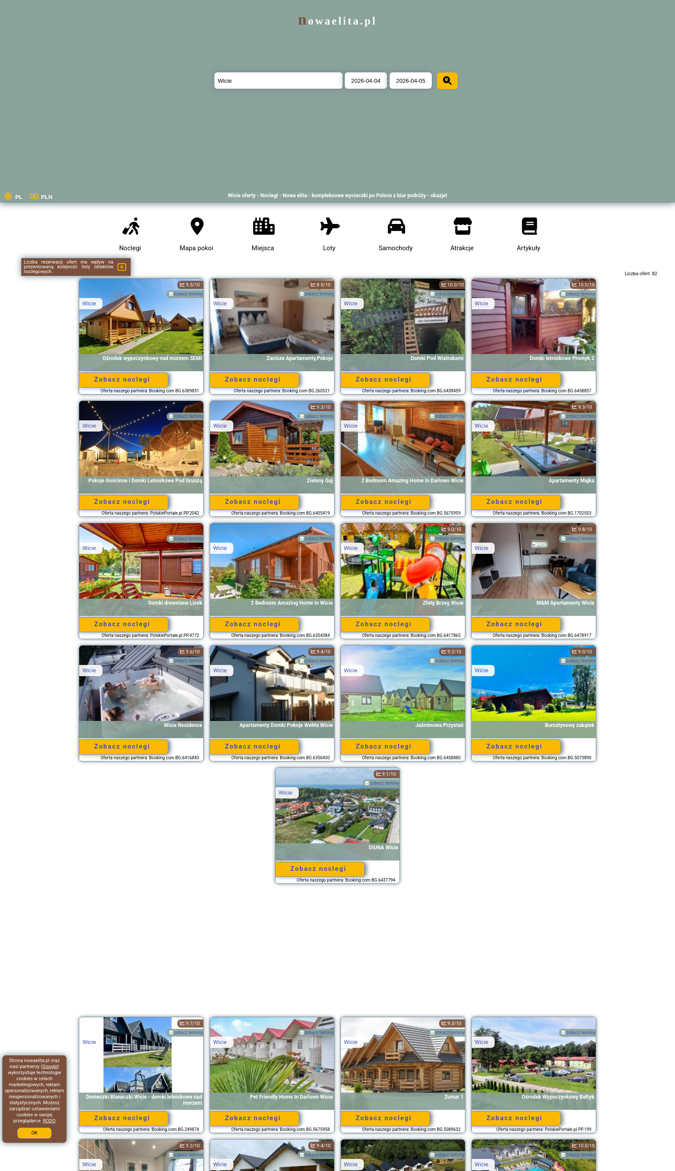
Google (50, 1066)
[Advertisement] (337, 954)
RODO (49, 1121)
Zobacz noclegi (122, 379)
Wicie (89, 303)
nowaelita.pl (337, 21)
